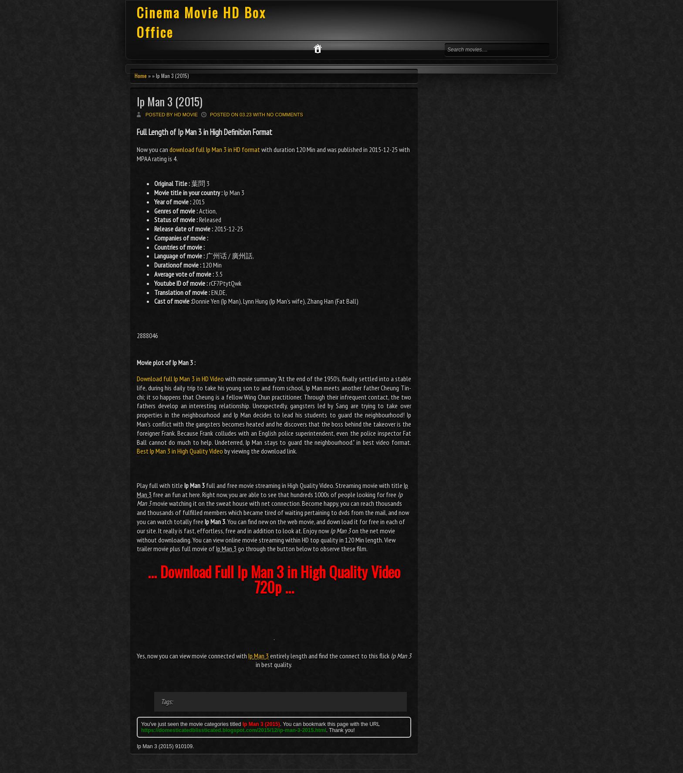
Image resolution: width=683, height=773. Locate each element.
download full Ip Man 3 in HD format (214, 149)
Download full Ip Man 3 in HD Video (180, 378)
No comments (285, 114)
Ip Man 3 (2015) (170, 101)
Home (141, 75)
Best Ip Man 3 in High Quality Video (180, 451)
